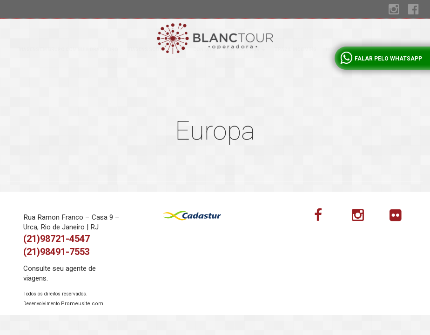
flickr (401, 217)
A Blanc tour (245, 68)
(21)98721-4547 (56, 239)
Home (333, 68)
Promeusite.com (82, 304)
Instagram (363, 217)
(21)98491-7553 (56, 252)
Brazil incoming (295, 68)
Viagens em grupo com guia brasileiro (68, 68)
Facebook (325, 217)
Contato (204, 68)
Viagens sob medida (156, 68)
